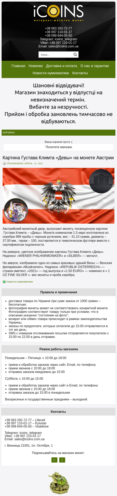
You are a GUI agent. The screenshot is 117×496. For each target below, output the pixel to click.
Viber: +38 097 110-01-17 (58, 42)
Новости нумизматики (50, 73)
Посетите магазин (59, 147)
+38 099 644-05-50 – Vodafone (27, 426)
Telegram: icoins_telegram (58, 39)
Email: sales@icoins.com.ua (58, 46)
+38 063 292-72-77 (58, 28)
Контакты (80, 73)
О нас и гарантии (95, 66)
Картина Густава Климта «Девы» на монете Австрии (58, 157)
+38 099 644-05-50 (58, 35)
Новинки (36, 66)
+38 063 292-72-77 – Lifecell (25, 420)
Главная (18, 66)
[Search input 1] (55, 54)
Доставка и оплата (61, 66)
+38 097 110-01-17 (58, 32)
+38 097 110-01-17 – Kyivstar (25, 423)
